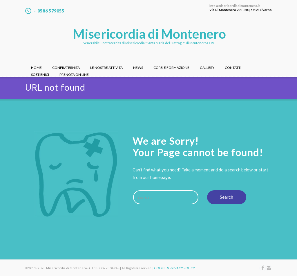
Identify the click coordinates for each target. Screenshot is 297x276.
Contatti (233, 67)
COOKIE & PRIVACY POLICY (174, 268)
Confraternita (66, 67)
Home (36, 67)
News (138, 67)
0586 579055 (50, 10)
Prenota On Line (74, 74)
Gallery (207, 67)
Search (226, 197)
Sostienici (40, 74)
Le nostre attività (106, 67)
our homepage (156, 177)
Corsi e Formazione (171, 67)
